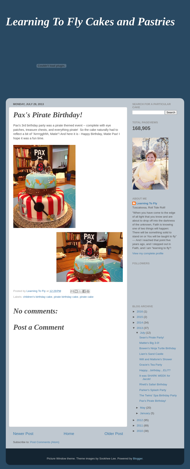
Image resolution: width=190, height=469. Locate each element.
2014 (140, 322)
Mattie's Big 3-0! (149, 342)
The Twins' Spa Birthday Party (158, 395)
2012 (140, 420)
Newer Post (23, 433)
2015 (140, 316)
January (145, 413)
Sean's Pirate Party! (151, 337)
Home (69, 433)
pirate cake (87, 296)
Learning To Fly (146, 203)
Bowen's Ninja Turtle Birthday (157, 348)
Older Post (114, 433)
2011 (140, 425)
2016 (140, 311)
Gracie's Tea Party (150, 364)
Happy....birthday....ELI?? (155, 370)
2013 (140, 327)
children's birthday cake (37, 296)
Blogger (137, 458)
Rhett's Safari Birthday (153, 384)
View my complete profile (147, 253)
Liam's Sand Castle (151, 353)
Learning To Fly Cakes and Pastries (90, 21)
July (143, 332)
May (143, 407)
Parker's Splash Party (152, 390)
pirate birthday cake (66, 296)
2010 (140, 430)
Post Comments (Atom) (44, 442)
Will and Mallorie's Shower (155, 359)
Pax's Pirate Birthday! (152, 400)
